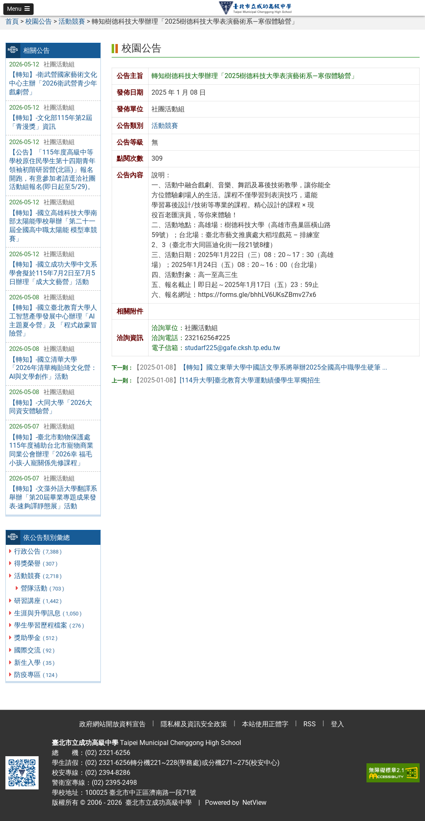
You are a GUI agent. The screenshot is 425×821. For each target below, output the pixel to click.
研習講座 (38, 601)
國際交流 (35, 650)
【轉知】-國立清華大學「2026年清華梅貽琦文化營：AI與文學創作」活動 (53, 368)
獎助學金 (36, 638)
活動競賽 (38, 576)
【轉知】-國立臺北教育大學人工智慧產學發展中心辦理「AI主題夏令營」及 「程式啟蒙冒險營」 (53, 320)
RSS (309, 724)
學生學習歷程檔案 (49, 625)
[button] (18, 9)
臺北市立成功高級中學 (157, 802)
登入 (337, 724)
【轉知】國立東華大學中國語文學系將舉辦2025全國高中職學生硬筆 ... (260, 367)
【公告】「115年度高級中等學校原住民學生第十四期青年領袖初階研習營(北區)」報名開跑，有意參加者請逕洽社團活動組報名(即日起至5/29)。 (52, 169)
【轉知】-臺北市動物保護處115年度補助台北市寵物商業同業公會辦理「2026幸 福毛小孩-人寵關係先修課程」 (51, 450)
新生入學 (35, 663)
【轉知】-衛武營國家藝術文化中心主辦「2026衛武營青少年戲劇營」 (53, 83)
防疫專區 (36, 675)
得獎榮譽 (36, 563)
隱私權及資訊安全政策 (194, 724)
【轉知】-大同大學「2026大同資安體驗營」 (50, 407)
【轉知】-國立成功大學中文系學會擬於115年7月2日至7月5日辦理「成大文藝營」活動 (53, 273)
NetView (254, 802)
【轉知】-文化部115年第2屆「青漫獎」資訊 (50, 122)
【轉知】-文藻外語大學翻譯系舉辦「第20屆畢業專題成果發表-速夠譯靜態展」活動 (53, 497)
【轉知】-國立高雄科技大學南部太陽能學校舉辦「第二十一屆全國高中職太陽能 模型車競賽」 (53, 226)
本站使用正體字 (265, 724)
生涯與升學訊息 (48, 613)
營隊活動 (43, 588)
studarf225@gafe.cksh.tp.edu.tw (232, 348)
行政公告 (38, 551)
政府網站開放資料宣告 (112, 724)
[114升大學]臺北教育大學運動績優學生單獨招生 (226, 380)
